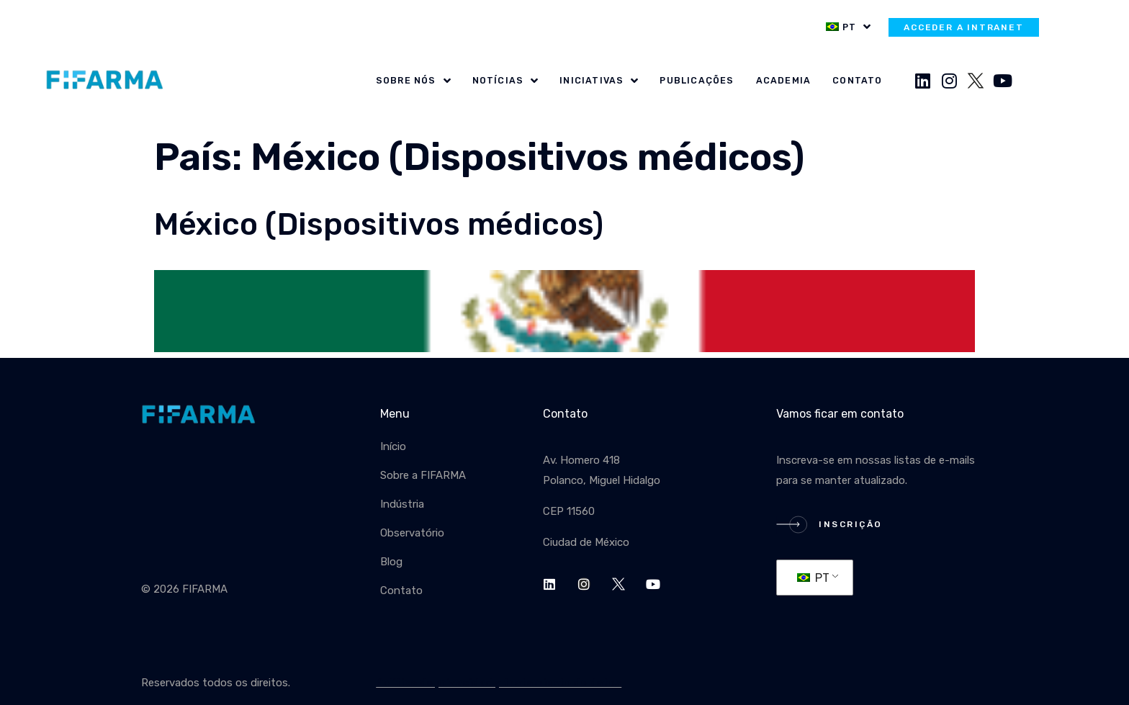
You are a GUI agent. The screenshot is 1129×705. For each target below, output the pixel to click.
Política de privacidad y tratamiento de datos (498, 682)
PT (813, 578)
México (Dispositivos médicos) (378, 224)
